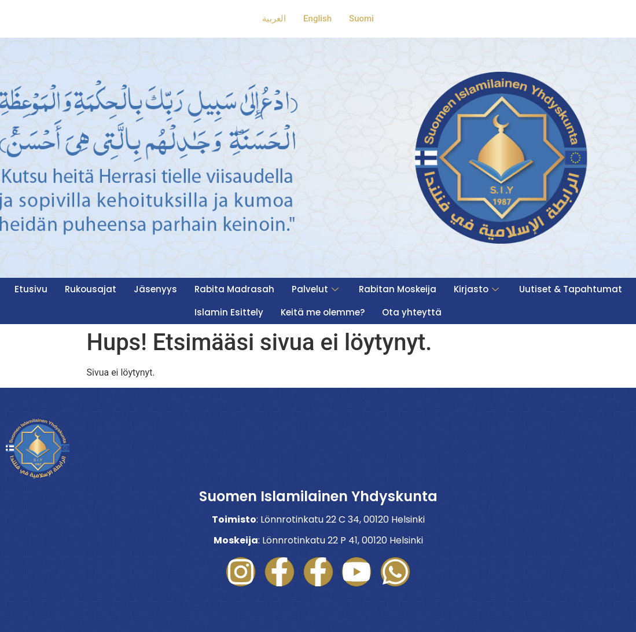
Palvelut (316, 289)
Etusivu (30, 289)
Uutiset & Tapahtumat (570, 289)
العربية (274, 18)
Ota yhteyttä (412, 312)
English (317, 18)
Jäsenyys (155, 289)
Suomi (361, 18)
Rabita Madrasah (234, 289)
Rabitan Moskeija (397, 289)
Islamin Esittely (228, 312)
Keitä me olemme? (323, 312)
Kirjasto (478, 289)
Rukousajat (90, 289)
